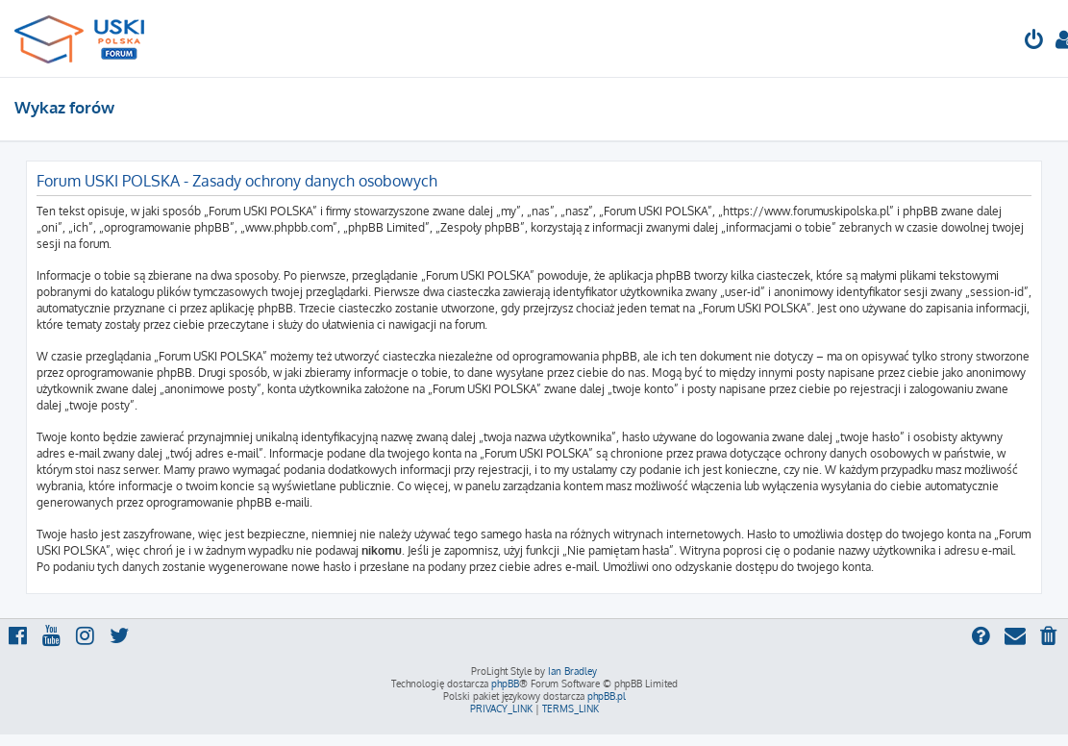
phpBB (505, 683)
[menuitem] (1034, 42)
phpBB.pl (606, 696)
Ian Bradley (572, 671)
